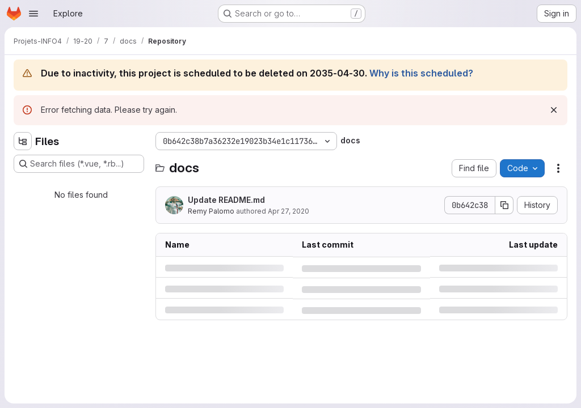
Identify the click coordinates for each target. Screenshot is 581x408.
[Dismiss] (554, 110)
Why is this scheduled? (421, 73)
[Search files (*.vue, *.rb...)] (79, 164)
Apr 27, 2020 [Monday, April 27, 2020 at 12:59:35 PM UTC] (288, 211)
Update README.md (226, 200)
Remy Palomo (211, 211)
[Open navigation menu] (33, 14)
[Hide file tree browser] (23, 141)
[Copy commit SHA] (504, 205)
